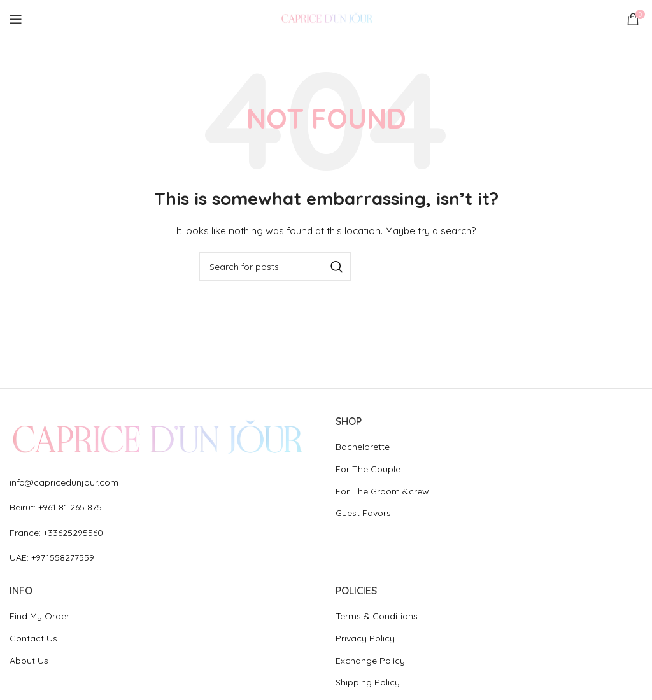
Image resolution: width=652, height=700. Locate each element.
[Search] (275, 266)
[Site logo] (326, 18)
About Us (29, 660)
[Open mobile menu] (16, 19)
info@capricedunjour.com (64, 482)
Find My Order (39, 616)
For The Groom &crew (382, 491)
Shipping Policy (368, 682)
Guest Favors (363, 513)
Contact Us (33, 638)
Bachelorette (363, 446)
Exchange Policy (370, 660)
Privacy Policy (365, 638)
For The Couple (368, 469)
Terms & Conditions (377, 616)
